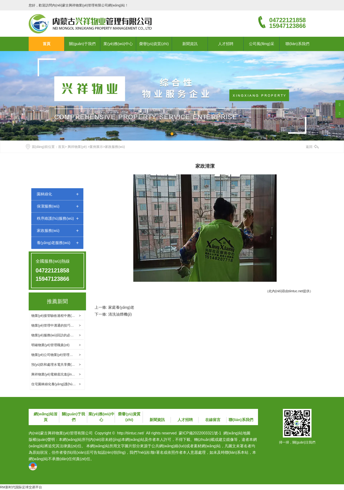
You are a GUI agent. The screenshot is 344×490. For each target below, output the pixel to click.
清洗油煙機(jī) (120, 314)
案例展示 (96, 147)
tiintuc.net (296, 291)
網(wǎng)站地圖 (236, 433)
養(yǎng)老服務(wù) (53, 243)
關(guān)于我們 (82, 44)
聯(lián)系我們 (297, 44)
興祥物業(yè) (77, 147)
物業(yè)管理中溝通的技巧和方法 (56, 325)
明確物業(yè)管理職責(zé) (50, 345)
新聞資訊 (190, 44)
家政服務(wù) (48, 231)
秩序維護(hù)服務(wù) (55, 218)
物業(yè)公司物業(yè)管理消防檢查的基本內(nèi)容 (68, 355)
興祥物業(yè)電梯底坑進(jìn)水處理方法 (60, 374)
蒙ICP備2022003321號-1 (200, 433)
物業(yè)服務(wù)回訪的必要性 (54, 335)
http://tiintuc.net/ (130, 433)
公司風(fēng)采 (261, 44)
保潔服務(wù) (48, 206)
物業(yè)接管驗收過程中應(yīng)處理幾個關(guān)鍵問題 (73, 316)
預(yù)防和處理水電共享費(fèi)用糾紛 (58, 364)
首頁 (46, 44)
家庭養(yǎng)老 (121, 307)
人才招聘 (225, 44)
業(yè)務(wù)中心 (118, 44)
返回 (309, 147)
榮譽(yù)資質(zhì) (154, 44)
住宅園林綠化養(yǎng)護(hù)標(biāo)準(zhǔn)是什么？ (71, 384)
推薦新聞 (57, 301)
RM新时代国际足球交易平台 (21, 487)
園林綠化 (44, 194)
